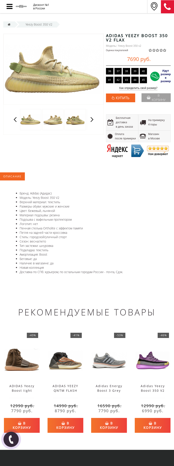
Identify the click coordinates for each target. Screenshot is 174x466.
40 (143, 71)
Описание (12, 176)
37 (118, 71)
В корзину (156, 97)
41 (109, 80)
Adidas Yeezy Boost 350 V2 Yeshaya (153, 390)
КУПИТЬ (122, 98)
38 (126, 71)
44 (134, 80)
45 (143, 80)
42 (118, 80)
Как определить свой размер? (138, 88)
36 (109, 71)
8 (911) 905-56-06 (167, 6)
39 (134, 71)
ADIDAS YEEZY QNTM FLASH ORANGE (65, 390)
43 (126, 80)
